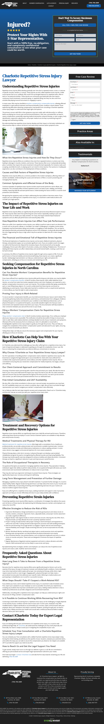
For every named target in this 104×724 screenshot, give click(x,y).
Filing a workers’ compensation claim (13, 316)
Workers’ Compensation (37, 3)
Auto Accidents (52, 3)
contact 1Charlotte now (24, 655)
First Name (73, 82)
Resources (75, 3)
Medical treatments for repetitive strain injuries (16, 444)
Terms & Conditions (84, 112)
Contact (51, 6)
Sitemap (73, 716)
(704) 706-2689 (94, 3)
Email (72, 92)
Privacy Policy (59, 716)
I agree (73, 119)
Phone (72, 97)
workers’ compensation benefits (14, 280)
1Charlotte (22, 625)
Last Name (73, 87)
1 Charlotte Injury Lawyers (39, 716)
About (25, 3)
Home (29, 65)
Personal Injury (64, 3)
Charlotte (34, 65)
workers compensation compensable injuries (41, 103)
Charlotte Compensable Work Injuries (46, 65)
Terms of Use (67, 716)
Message (72, 103)
